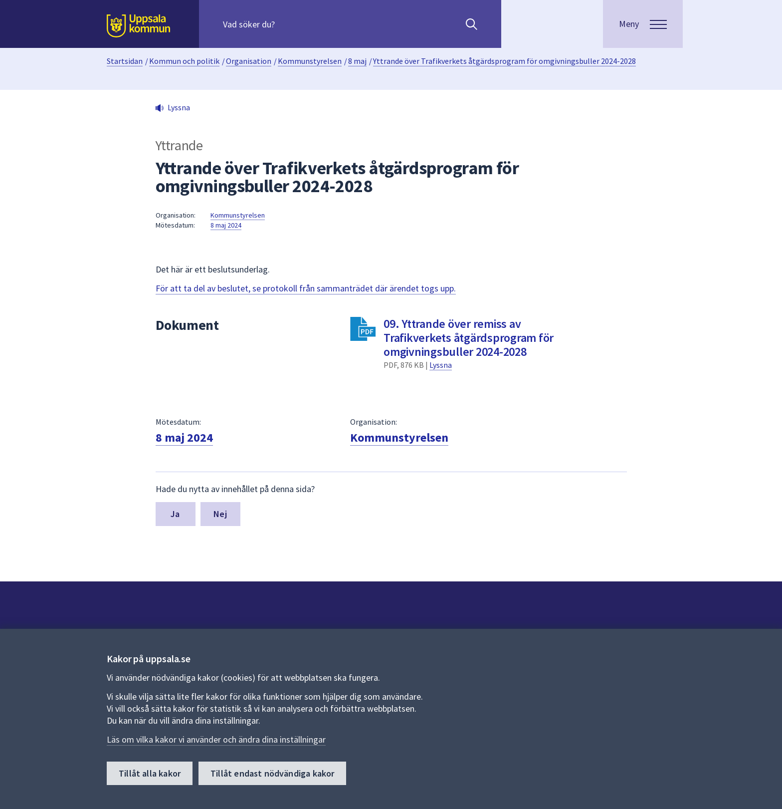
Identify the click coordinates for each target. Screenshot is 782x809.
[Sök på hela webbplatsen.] (287, 24)
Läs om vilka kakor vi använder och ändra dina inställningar (216, 739)
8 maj (357, 61)
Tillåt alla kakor (150, 773)
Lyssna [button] (179, 107)
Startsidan (125, 61)
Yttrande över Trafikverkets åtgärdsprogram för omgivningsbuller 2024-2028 (504, 61)
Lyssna (440, 365)
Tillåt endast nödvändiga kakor (272, 773)
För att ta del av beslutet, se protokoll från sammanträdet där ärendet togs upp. (306, 288)
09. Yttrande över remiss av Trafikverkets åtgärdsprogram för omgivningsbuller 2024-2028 (469, 337)
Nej (220, 514)
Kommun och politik (184, 61)
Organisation (248, 61)
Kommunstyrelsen (310, 61)
